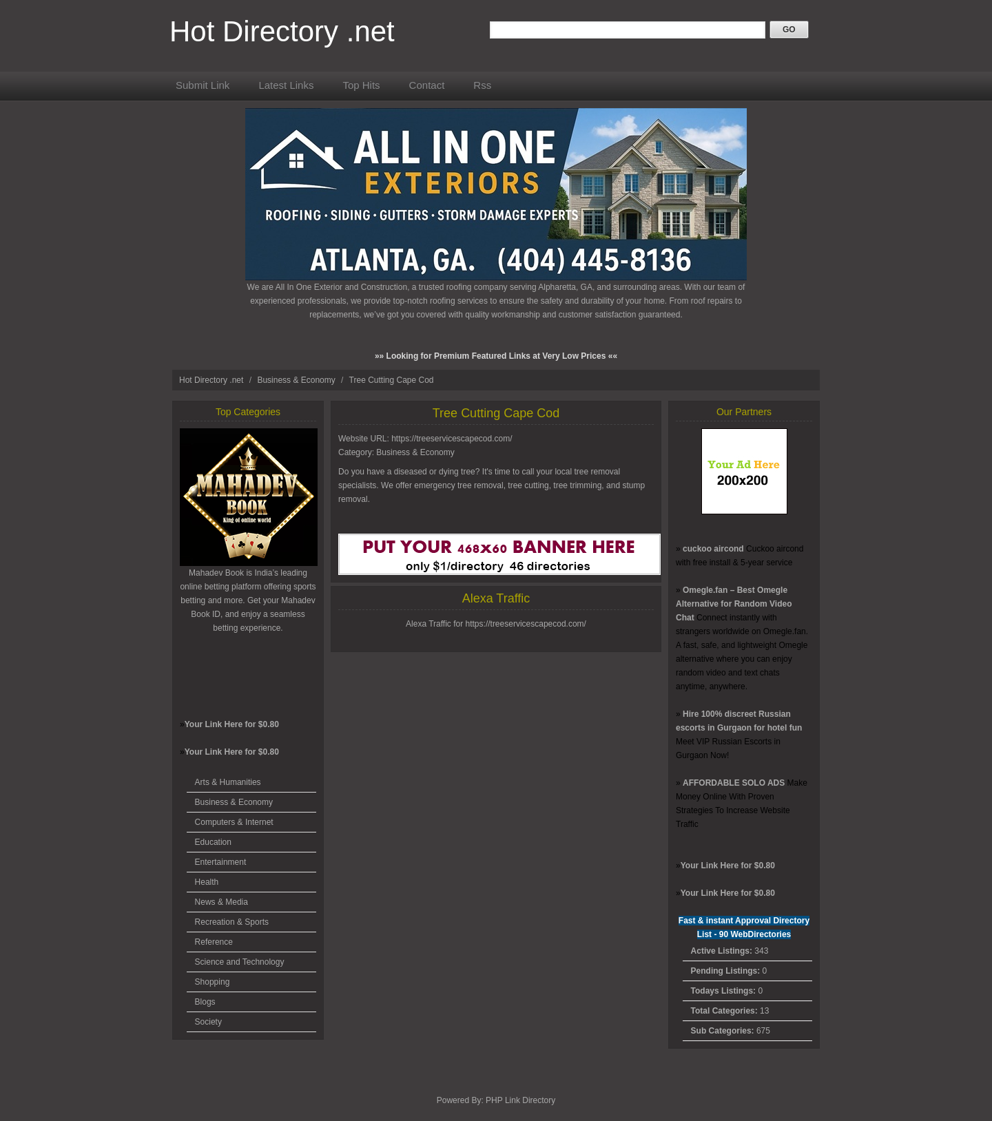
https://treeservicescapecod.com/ (451, 438)
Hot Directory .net (282, 31)
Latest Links (285, 85)
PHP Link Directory (520, 1100)
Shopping (212, 982)
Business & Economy (297, 380)
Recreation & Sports (232, 922)
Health (207, 882)
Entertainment (221, 862)
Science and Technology (240, 962)
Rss (482, 85)
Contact (427, 85)
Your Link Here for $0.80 (232, 724)
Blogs (205, 1002)
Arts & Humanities (228, 782)
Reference (214, 942)
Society (208, 1022)
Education (213, 842)
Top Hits (361, 85)
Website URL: (364, 438)
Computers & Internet (234, 822)
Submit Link (202, 85)
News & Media (221, 902)
